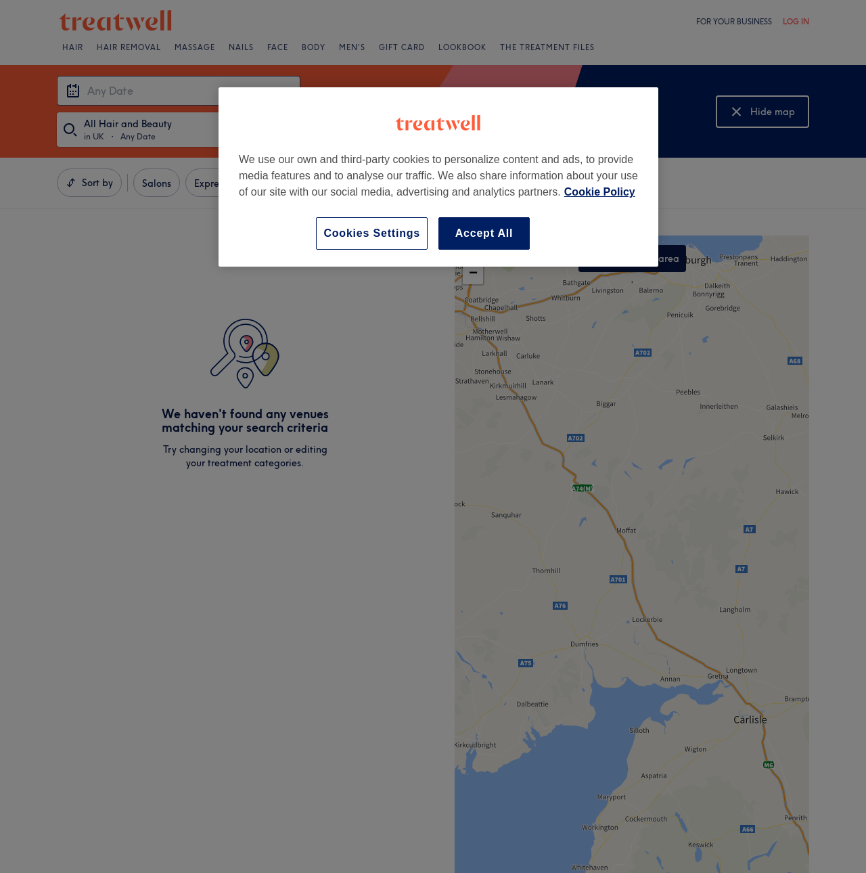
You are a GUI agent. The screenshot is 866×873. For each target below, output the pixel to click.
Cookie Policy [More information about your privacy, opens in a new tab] (599, 192)
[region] (438, 177)
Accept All (484, 233)
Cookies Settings (371, 233)
